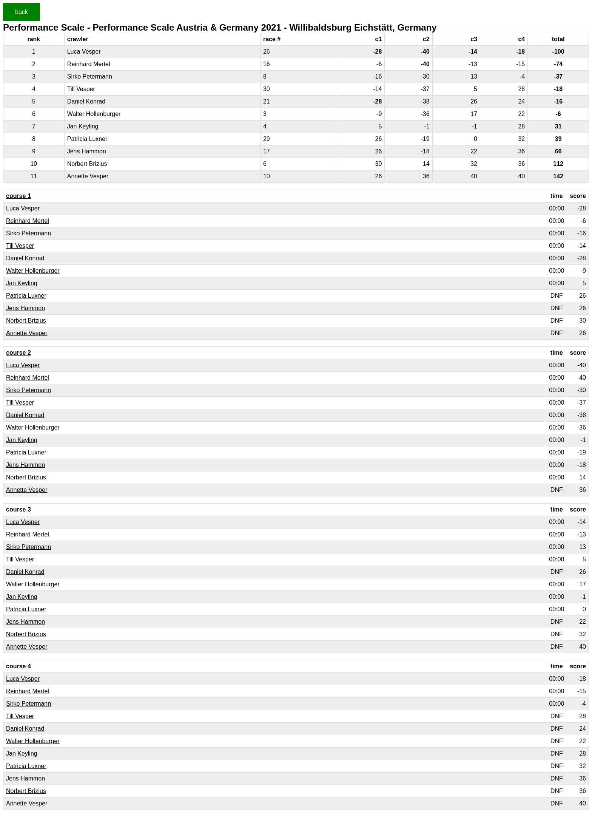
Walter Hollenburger (33, 270)
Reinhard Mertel (27, 221)
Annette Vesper (26, 333)
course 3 (18, 509)
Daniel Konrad (25, 258)
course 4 (18, 666)
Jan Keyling (21, 283)
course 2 (18, 352)
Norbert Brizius (26, 320)
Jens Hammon (25, 308)
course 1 (18, 196)
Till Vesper (20, 246)
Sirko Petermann (28, 233)
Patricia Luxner (26, 295)
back (21, 12)
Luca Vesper (23, 208)
